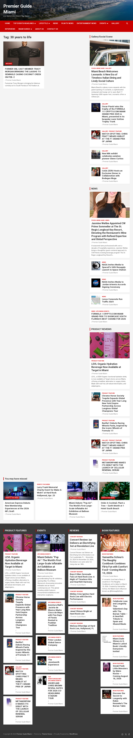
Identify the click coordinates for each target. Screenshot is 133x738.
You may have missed (16, 478)
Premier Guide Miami (13, 80)
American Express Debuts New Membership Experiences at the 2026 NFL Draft (17, 507)
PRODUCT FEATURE (115, 131)
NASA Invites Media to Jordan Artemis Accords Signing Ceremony (114, 284)
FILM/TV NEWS (67, 23)
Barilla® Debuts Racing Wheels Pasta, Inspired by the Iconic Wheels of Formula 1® (114, 427)
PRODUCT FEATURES (16, 530)
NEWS (55, 23)
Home (7, 23)
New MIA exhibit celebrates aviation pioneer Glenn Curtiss (112, 156)
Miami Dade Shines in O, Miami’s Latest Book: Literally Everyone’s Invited (120, 645)
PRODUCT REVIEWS (101, 329)
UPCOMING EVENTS (102, 311)
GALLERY (115, 23)
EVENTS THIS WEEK (12, 498)
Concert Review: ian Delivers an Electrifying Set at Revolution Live (82, 542)
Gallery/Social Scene (101, 36)
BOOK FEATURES (111, 530)
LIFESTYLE (43, 23)
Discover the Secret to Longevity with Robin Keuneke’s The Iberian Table (120, 699)
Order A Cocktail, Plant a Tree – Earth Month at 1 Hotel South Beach (113, 506)
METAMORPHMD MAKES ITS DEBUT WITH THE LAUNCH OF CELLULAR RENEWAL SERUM (114, 466)
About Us (39, 29)
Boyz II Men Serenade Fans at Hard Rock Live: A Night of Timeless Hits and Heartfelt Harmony (82, 578)
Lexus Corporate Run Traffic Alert (112, 300)
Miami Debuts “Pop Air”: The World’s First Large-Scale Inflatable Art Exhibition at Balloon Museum (80, 508)
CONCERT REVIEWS (76, 537)
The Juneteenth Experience (53, 662)
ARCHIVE (9, 63)
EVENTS (103, 23)
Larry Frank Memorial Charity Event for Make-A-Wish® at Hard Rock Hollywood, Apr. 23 (49, 491)
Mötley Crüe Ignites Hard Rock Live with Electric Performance (82, 596)
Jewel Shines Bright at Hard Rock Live (81, 612)
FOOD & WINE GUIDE (98, 68)
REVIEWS (74, 530)
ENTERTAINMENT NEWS (86, 23)
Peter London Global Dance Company (54, 642)
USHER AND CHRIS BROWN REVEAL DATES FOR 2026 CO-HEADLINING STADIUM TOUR (55, 691)
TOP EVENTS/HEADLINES (23, 23)
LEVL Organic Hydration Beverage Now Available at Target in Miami (106, 367)
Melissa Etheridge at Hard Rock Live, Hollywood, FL (82, 627)
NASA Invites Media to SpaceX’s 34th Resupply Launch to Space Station (114, 267)
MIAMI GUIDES (24, 29)
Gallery (108, 68)
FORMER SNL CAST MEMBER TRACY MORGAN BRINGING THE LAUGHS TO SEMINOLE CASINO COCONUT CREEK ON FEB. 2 (23, 73)
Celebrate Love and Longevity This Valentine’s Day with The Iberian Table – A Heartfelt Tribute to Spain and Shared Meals (120, 612)
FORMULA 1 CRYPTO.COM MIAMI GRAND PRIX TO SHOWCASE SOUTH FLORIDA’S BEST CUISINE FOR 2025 (108, 316)
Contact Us (52, 29)
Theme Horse (47, 734)
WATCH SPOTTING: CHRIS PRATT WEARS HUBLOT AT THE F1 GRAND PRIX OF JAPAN (115, 138)
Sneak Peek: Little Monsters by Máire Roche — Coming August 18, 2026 (120, 672)
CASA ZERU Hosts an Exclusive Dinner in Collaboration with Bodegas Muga (112, 174)
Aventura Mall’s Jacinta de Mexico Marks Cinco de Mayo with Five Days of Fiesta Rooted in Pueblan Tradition (55, 615)
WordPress (73, 734)
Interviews (10, 29)
